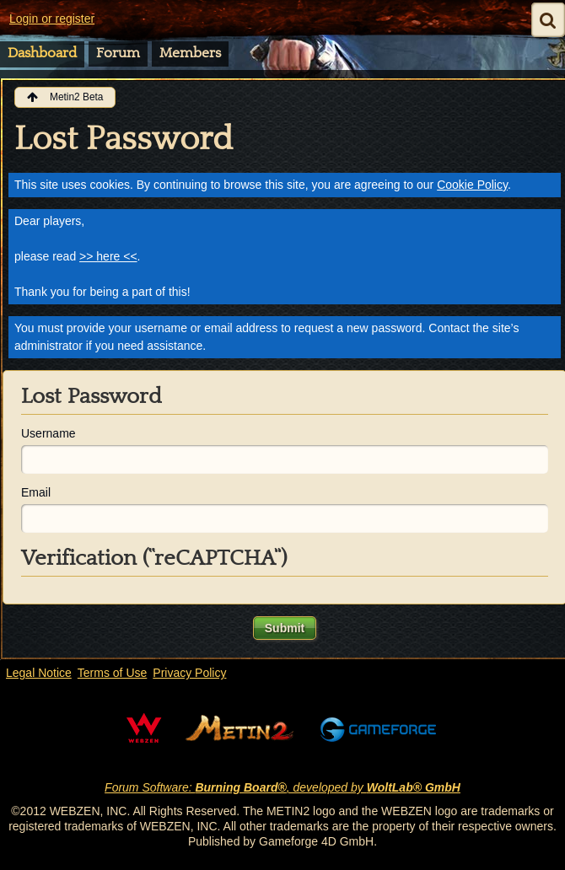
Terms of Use (112, 672)
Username (48, 433)
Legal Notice (39, 672)
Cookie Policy (472, 184)
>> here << (108, 256)
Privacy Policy (189, 672)
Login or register (51, 18)
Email (36, 492)
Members (190, 53)
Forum (118, 53)
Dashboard (42, 53)
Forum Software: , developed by (282, 787)
